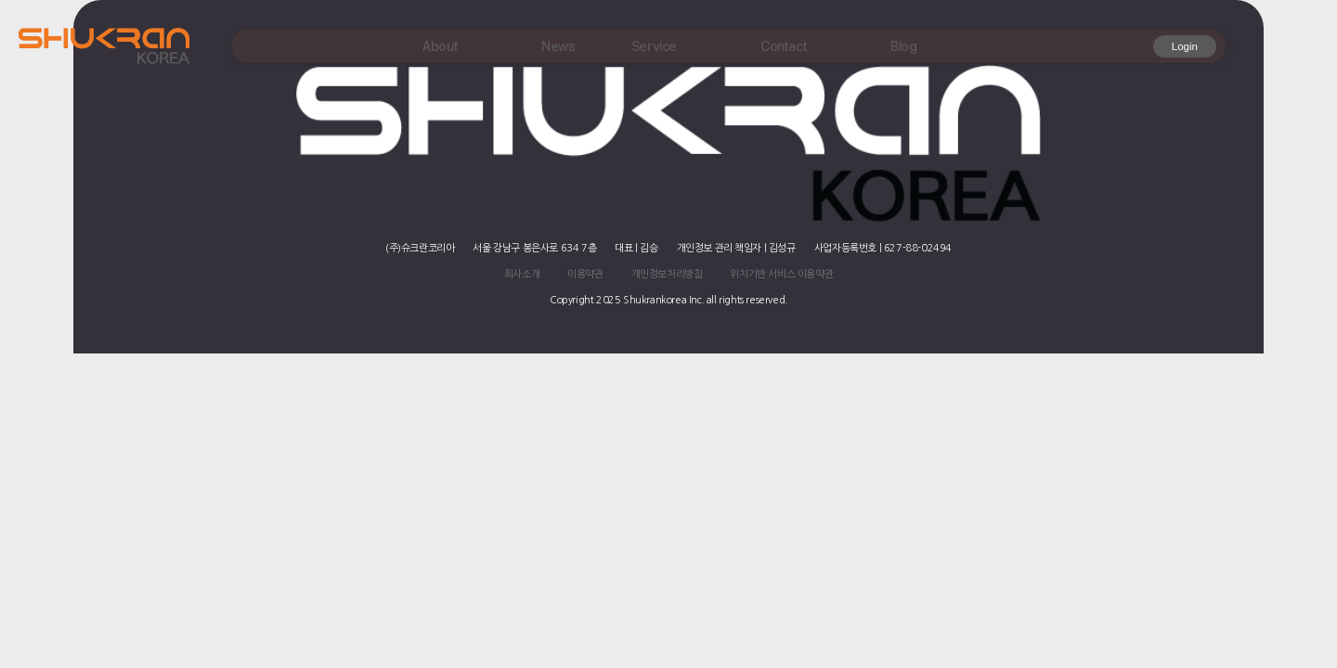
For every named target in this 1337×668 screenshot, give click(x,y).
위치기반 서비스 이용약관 (781, 274)
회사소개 (521, 274)
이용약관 (585, 274)
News (558, 46)
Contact (783, 46)
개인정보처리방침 (667, 274)
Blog (903, 46)
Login (1185, 46)
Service (654, 46)
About (440, 46)
